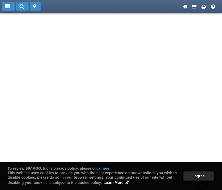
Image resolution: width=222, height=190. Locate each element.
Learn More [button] (113, 182)
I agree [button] (199, 176)
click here (100, 168)
